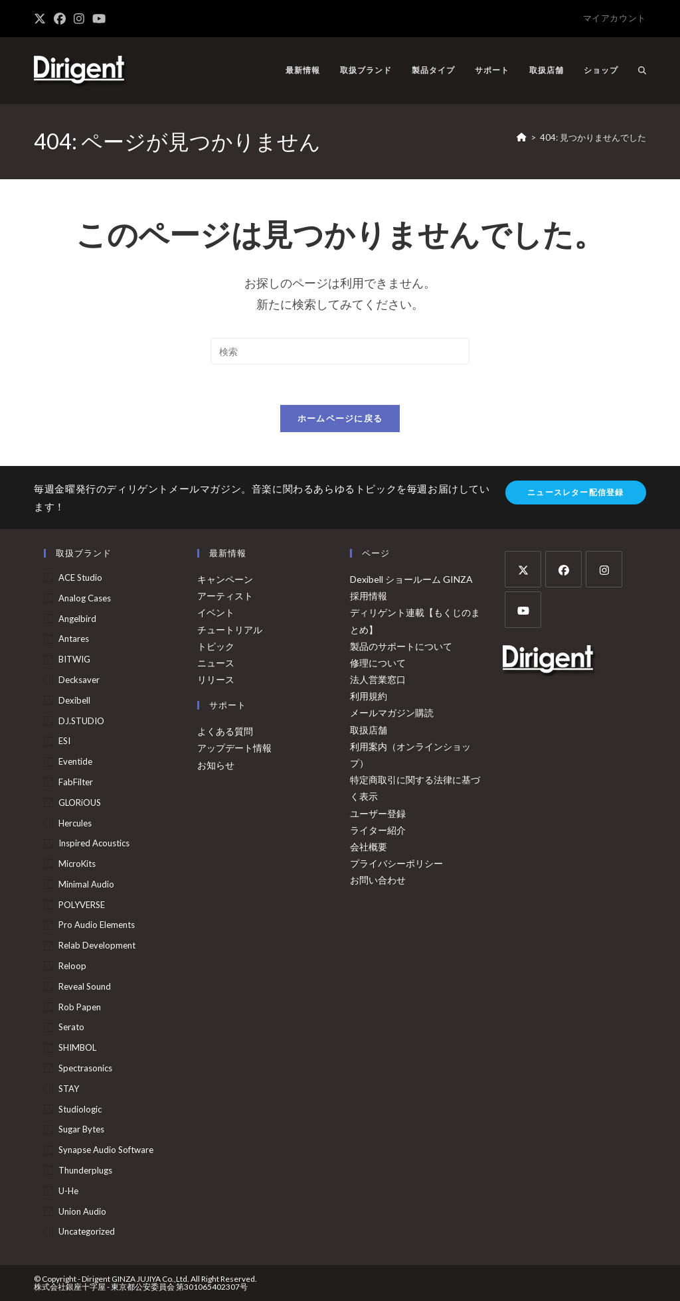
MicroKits (77, 863)
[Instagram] (604, 569)
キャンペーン (225, 579)
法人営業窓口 (378, 679)
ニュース (215, 662)
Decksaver (79, 679)
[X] (523, 569)
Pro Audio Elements (96, 925)
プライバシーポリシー (396, 863)
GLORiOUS (79, 802)
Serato (71, 1027)
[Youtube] (523, 609)
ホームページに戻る (340, 418)
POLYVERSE (81, 904)
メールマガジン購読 (392, 713)
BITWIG (74, 659)
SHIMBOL (77, 1047)
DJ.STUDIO (81, 721)
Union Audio (82, 1211)
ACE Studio (80, 577)
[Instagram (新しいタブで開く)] (79, 18)
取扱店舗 (368, 729)
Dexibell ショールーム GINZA (411, 579)
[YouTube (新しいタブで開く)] (99, 18)
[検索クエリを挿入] (340, 351)
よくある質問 (225, 731)
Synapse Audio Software (105, 1149)
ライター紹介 (378, 830)
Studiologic (80, 1109)
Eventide (75, 761)
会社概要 (368, 846)
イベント (215, 612)
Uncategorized (86, 1232)
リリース (215, 679)
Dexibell (74, 700)
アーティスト (225, 595)
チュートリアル (229, 629)
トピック (215, 646)
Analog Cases (84, 598)
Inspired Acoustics (93, 843)
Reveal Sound (84, 986)
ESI (64, 740)
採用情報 (368, 595)
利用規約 (368, 696)
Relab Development (96, 945)
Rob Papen (79, 1007)
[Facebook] (563, 569)
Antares (73, 639)
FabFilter (75, 782)
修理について (378, 662)
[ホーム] (522, 137)
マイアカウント (614, 18)
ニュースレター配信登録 (575, 492)
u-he (68, 1191)
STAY (68, 1088)
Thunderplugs (85, 1170)
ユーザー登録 (378, 813)
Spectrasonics (85, 1068)
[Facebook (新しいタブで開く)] (60, 18)
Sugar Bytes (81, 1129)
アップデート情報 (234, 748)
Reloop (72, 965)
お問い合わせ (378, 879)
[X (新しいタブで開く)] (42, 18)
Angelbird (77, 618)
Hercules (75, 823)
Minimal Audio (86, 884)
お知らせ (215, 765)
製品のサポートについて (401, 646)
